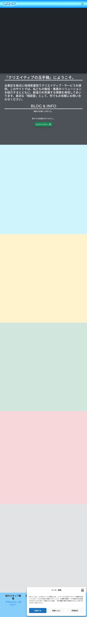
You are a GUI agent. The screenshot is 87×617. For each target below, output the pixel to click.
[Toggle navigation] (82, 4)
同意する (37, 611)
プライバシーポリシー (13, 603)
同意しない (56, 611)
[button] (82, 590)
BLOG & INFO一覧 (43, 124)
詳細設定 (75, 611)
